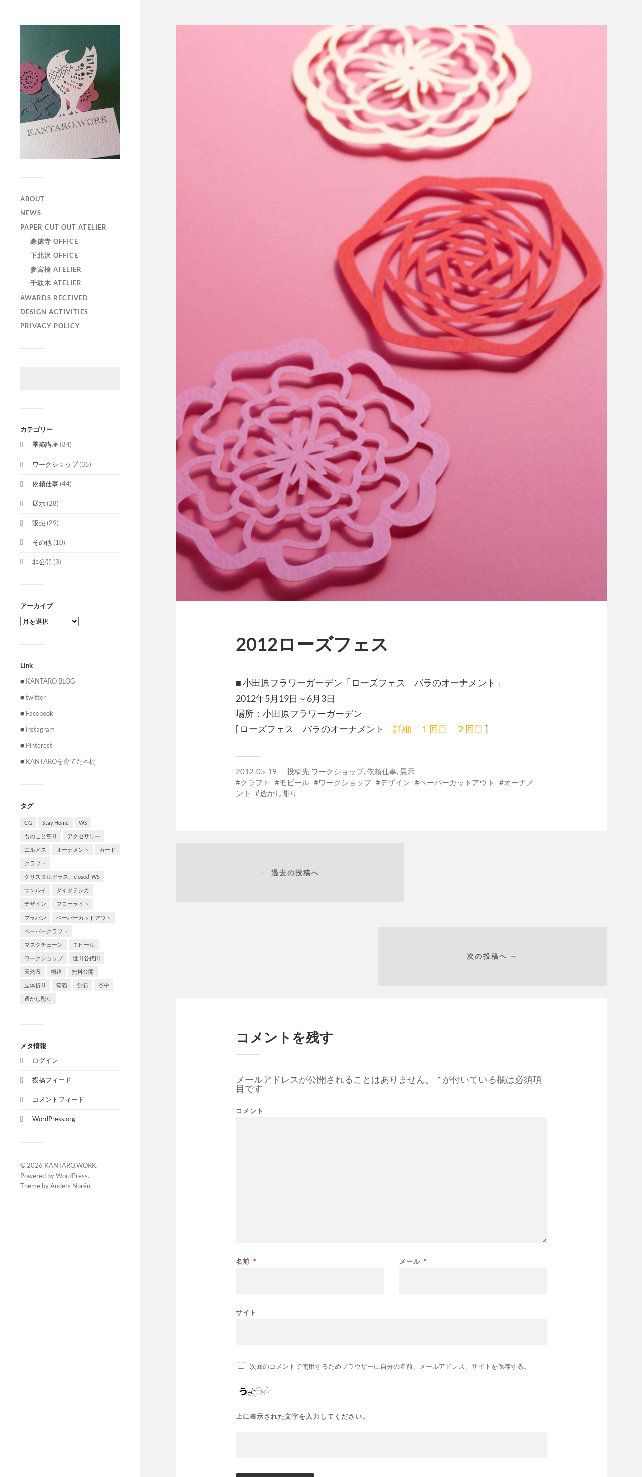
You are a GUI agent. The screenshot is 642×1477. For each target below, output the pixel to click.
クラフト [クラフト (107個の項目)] (35, 863)
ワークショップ (55, 464)
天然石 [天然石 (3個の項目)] (32, 971)
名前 (246, 1181)
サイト (246, 1231)
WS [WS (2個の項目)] (83, 822)
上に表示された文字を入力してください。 (302, 1336)
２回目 (470, 728)
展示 (38, 503)
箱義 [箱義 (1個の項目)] (61, 985)
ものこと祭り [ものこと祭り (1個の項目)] (40, 836)
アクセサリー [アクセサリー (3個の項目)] (83, 836)
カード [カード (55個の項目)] (107, 849)
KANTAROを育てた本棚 (61, 761)
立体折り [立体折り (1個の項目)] (35, 985)
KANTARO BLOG (50, 681)
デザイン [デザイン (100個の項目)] (35, 903)
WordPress (72, 1176)
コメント (250, 1031)
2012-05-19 (256, 771)
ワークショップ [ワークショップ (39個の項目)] (43, 958)
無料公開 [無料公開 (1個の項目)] (83, 971)
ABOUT (32, 199)
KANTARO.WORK (70, 1165)
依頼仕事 (45, 484)
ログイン (45, 1060)
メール (413, 1181)
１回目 (433, 728)
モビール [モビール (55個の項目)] (84, 944)
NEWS (30, 213)
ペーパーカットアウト (457, 782)
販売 (38, 523)
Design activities (54, 312)
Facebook (39, 713)
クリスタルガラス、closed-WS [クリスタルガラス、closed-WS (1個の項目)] (62, 876)
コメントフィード (58, 1099)
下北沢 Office (54, 255)
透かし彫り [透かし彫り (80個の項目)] (38, 998)
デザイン (395, 782)
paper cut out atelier (63, 227)
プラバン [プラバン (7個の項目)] (35, 917)
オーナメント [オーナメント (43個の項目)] (72, 849)
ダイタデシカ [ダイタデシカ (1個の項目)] (72, 890)
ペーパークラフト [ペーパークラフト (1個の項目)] (46, 931)
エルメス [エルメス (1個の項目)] (35, 849)
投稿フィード (51, 1080)
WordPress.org (53, 1119)
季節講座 (45, 444)
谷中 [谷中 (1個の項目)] (103, 985)
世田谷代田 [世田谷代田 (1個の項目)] (86, 958)
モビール (294, 782)
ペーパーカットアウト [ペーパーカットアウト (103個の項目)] (83, 917)
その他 (42, 542)
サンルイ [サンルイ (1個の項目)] (35, 890)
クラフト (255, 782)
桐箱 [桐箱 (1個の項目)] (56, 971)
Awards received (54, 298)
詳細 (402, 728)
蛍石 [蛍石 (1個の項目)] (82, 985)
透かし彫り (278, 793)
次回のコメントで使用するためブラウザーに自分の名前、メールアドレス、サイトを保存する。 (390, 1286)
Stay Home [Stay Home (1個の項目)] (55, 822)
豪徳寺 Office (54, 241)
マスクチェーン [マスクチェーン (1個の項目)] (43, 944)
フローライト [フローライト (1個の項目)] (72, 903)
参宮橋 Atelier (56, 269)
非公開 (42, 562)
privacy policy (50, 326)
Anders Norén (70, 1186)
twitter (36, 697)
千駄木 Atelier (56, 283)
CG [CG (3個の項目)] (28, 822)
